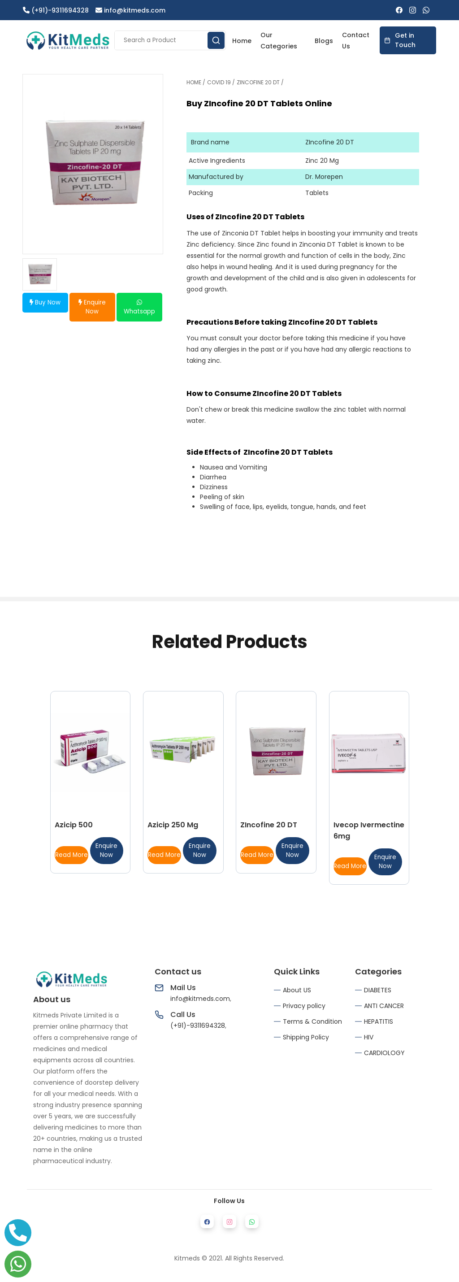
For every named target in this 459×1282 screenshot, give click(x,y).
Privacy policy (304, 1005)
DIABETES (377, 990)
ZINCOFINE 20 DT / (260, 82)
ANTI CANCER (384, 1005)
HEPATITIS (378, 1021)
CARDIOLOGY (384, 1052)
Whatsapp (139, 308)
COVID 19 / (221, 82)
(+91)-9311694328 (56, 10)
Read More (71, 855)
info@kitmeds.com (130, 10)
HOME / (195, 82)
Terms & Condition (312, 1021)
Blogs (324, 40)
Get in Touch (400, 40)
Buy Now (45, 302)
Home (241, 40)
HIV (368, 1037)
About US (297, 990)
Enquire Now (92, 307)
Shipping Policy (306, 1037)
